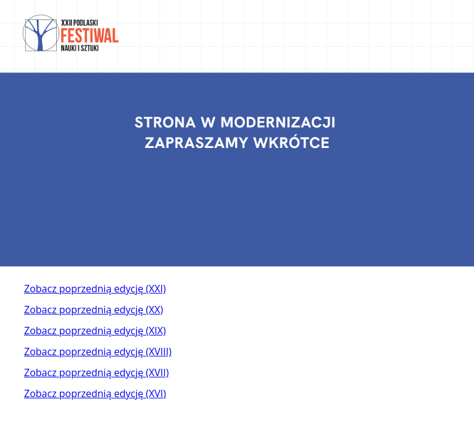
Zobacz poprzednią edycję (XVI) (95, 393)
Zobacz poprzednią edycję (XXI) (95, 288)
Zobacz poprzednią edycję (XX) (93, 309)
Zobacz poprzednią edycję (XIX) (95, 330)
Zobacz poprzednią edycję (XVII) (96, 372)
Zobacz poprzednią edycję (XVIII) (98, 351)
